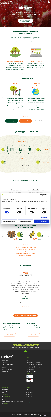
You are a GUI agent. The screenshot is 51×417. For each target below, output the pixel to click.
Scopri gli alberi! (19, 69)
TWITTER (29, 396)
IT (42, 415)
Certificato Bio (5, 360)
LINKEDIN (29, 394)
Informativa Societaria (31, 371)
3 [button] (26, 74)
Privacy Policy (29, 360)
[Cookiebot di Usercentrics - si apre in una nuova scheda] (41, 195)
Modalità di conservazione (7, 364)
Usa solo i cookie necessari (9, 221)
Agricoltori (4, 367)
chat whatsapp (6, 394)
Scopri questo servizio (25, 302)
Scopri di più (9, 334)
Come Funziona (5, 362)
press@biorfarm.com (7, 399)
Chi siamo (4, 359)
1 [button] (22, 74)
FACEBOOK (29, 391)
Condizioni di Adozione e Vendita (33, 367)
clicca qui (6, 403)
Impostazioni (44, 217)
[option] (15, 58)
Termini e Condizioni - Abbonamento (34, 364)
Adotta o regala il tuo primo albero (25, 20)
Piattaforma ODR (30, 369)
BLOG (27, 389)
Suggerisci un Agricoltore (7, 369)
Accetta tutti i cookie (42, 221)
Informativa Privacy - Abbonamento (34, 366)
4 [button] (28, 74)
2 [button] (24, 74)
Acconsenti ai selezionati (25, 221)
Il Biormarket (4, 366)
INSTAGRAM (29, 392)
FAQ (27, 359)
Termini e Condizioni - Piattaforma (33, 362)
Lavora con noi (5, 371)
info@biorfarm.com (7, 396)
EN (47, 415)
